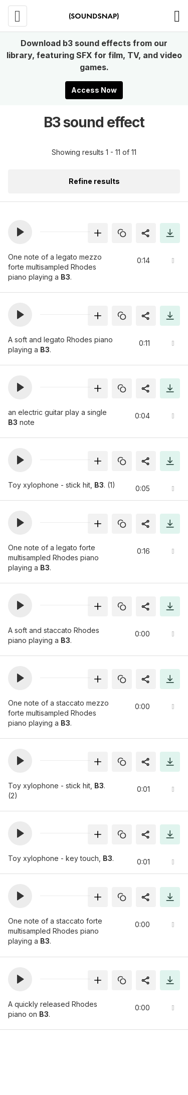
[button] (20, 232)
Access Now (94, 90)
